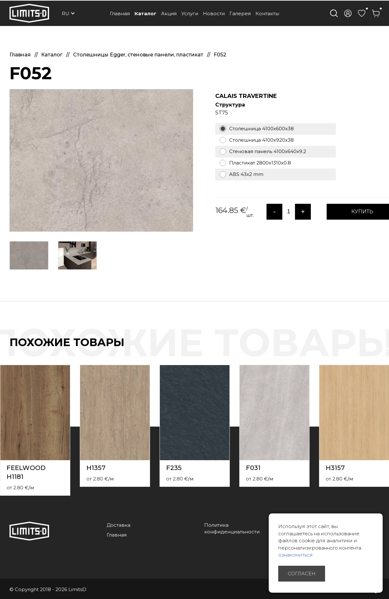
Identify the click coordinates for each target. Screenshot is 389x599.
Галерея (240, 13)
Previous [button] (372, 349)
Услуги (189, 13)
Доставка (118, 525)
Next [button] (385, 349)
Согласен (302, 573)
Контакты (267, 13)
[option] (101, 160)
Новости (214, 13)
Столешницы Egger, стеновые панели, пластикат (138, 55)
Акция (169, 13)
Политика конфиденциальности (232, 528)
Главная (120, 13)
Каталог (145, 13)
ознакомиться (295, 555)
